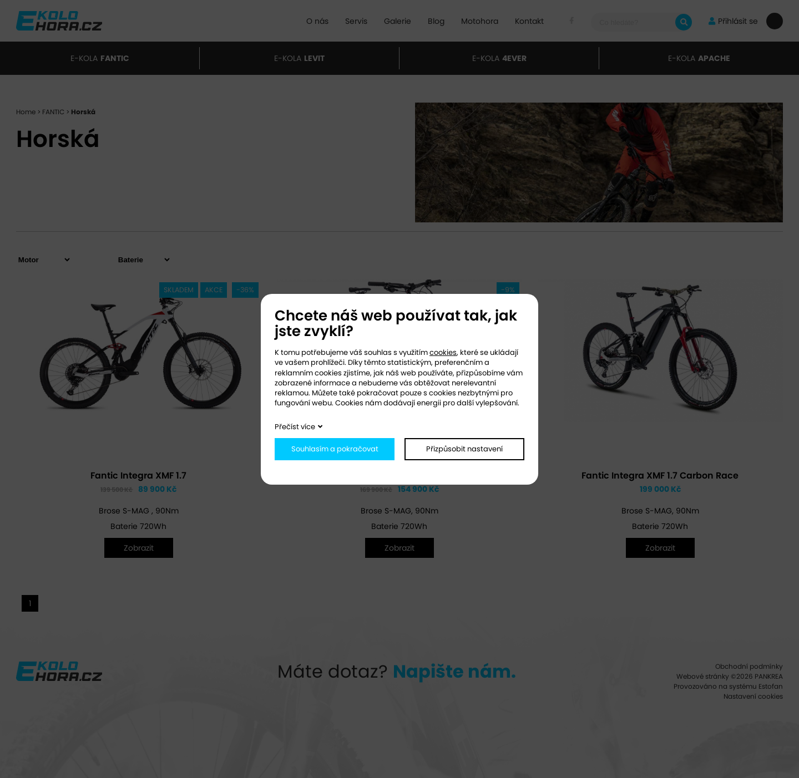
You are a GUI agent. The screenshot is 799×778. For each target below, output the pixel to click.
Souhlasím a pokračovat (334, 449)
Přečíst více (295, 426)
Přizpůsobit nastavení (464, 449)
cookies (443, 352)
